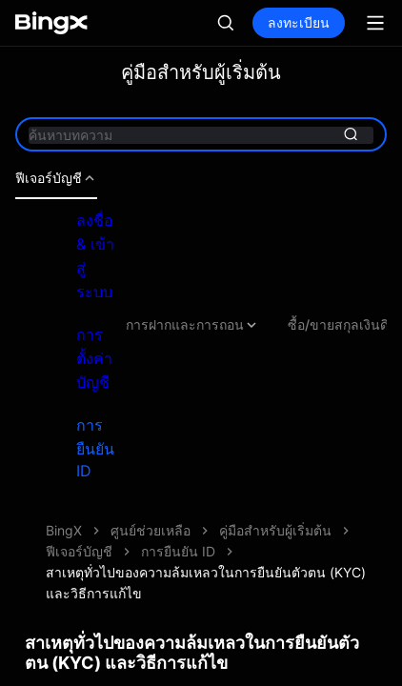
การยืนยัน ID (95, 447)
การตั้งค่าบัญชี (94, 358)
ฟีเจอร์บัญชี (56, 178)
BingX (64, 530)
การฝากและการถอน (192, 325)
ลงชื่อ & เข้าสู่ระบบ (95, 256)
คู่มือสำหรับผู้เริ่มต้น (275, 530)
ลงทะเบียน (299, 22)
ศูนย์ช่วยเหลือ (151, 530)
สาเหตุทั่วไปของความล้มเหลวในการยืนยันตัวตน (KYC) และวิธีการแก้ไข (206, 582)
